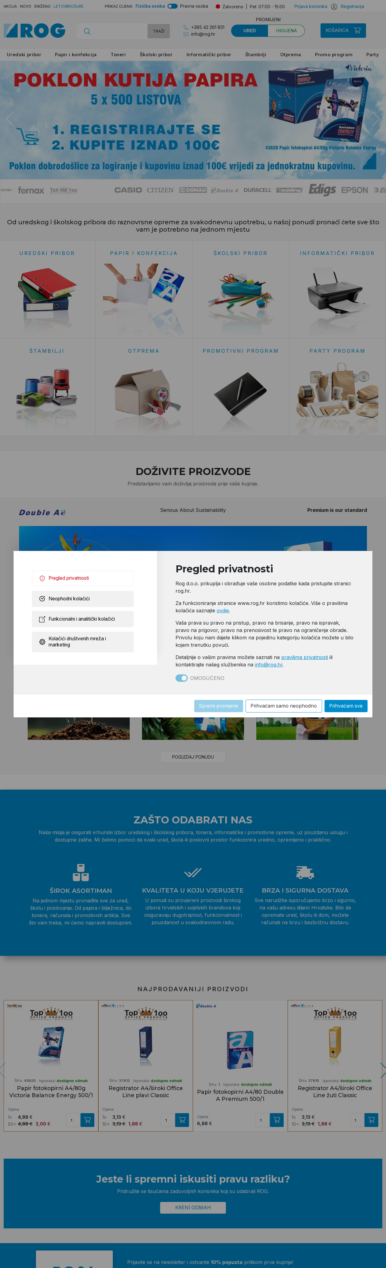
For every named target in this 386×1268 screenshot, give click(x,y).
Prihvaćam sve (345, 706)
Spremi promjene (215, 706)
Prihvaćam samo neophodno (282, 706)
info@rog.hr (268, 664)
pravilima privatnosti (304, 657)
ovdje (223, 610)
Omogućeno (207, 678)
